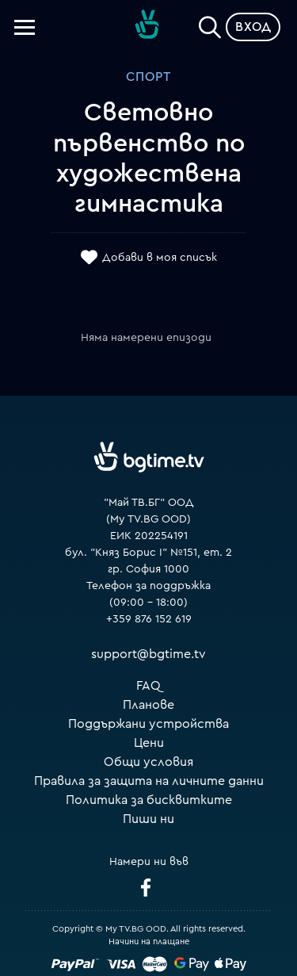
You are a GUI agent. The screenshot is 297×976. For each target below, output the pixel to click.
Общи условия (148, 762)
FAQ (148, 685)
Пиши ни (148, 819)
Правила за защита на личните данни (149, 781)
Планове (148, 705)
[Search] (210, 24)
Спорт (148, 77)
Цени (149, 743)
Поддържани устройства (148, 724)
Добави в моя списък (159, 257)
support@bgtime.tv (148, 654)
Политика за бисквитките (149, 800)
